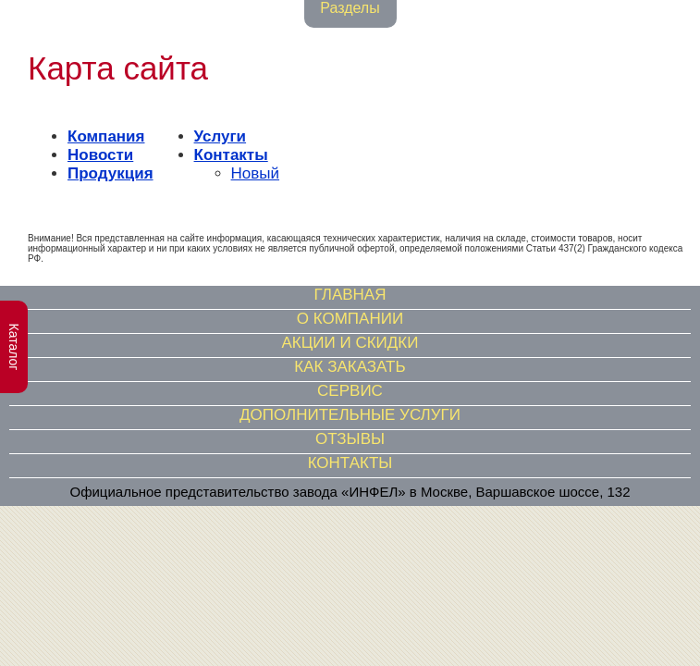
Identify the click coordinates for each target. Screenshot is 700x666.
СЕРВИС (350, 391)
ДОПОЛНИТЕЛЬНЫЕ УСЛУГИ (350, 415)
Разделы (349, 8)
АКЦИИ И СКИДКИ (350, 343)
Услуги (220, 136)
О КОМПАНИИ (350, 318)
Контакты (231, 155)
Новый (255, 173)
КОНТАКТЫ (350, 463)
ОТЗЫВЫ (350, 439)
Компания (106, 136)
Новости (100, 155)
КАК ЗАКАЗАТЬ (349, 367)
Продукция (111, 173)
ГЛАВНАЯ (350, 294)
